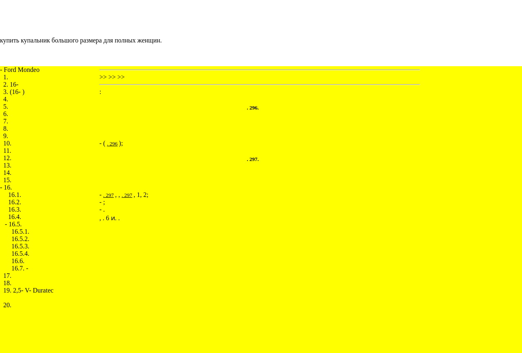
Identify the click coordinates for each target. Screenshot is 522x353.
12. (7, 157)
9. (5, 135)
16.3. (14, 209)
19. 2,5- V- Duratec (28, 290)
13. (7, 165)
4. (5, 99)
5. (5, 106)
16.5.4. (20, 253)
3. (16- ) (13, 91)
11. (7, 150)
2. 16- (10, 84)
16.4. (14, 216)
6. (5, 113)
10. (7, 143)
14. (7, 172)
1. (5, 77)
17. (7, 275)
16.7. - (19, 268)
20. (7, 305)
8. (5, 128)
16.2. (14, 202)
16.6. (17, 260)
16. (8, 187)
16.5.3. (20, 246)
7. (5, 121)
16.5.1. (20, 231)
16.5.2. (20, 238)
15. (7, 179)
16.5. (15, 224)
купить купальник (25, 40)
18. (7, 282)
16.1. (14, 194)
